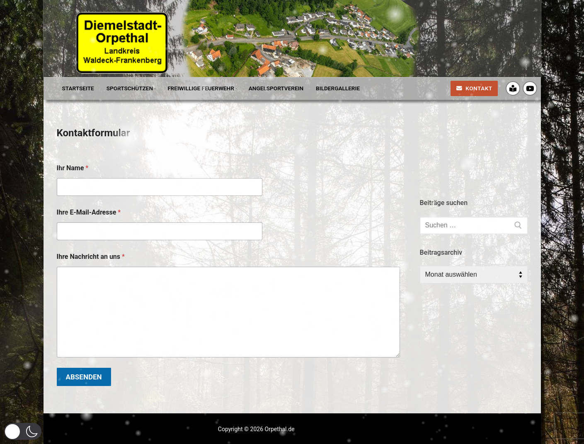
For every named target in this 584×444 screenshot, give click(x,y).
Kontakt (474, 88)
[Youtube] (530, 88)
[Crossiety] (513, 88)
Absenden (84, 377)
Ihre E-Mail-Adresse (89, 212)
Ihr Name (73, 168)
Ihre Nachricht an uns (91, 257)
